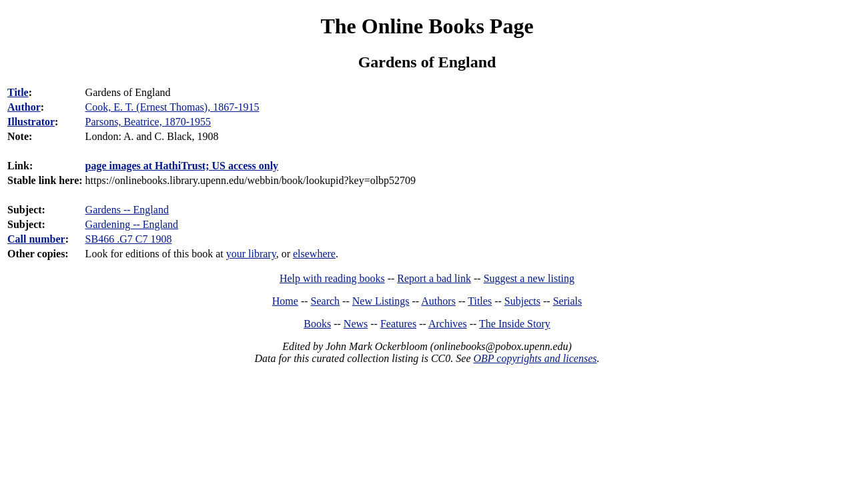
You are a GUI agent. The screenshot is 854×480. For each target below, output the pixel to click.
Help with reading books (332, 278)
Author (24, 107)
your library (251, 253)
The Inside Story (514, 323)
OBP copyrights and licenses (534, 358)
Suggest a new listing (529, 278)
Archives (447, 323)
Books (317, 323)
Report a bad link (434, 278)
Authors (438, 301)
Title (18, 92)
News (356, 323)
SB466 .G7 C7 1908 (128, 239)
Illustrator (31, 121)
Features (398, 323)
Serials (567, 301)
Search (325, 301)
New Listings (381, 301)
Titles (480, 301)
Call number (36, 239)
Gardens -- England (127, 209)
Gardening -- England (132, 224)
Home (285, 301)
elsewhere (314, 253)
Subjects (522, 301)
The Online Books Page (426, 26)
